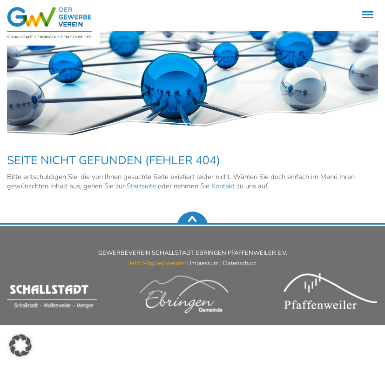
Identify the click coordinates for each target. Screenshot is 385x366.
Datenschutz (239, 263)
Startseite (141, 186)
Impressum (204, 263)
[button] (20, 345)
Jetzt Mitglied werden (157, 263)
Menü (366, 10)
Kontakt (223, 186)
